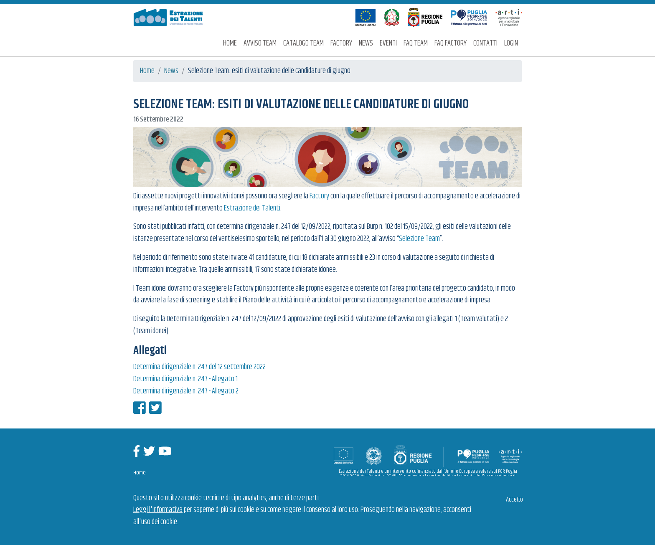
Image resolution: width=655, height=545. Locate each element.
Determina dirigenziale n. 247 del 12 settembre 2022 (199, 367)
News (366, 43)
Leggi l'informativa (158, 510)
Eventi (388, 43)
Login (511, 43)
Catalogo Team (303, 43)
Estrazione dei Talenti (252, 208)
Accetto (514, 499)
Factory (341, 43)
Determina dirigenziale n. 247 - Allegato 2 (186, 391)
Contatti (485, 43)
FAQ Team (416, 43)
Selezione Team (419, 239)
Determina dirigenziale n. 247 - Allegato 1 (185, 379)
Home (230, 43)
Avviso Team (260, 43)
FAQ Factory (450, 43)
